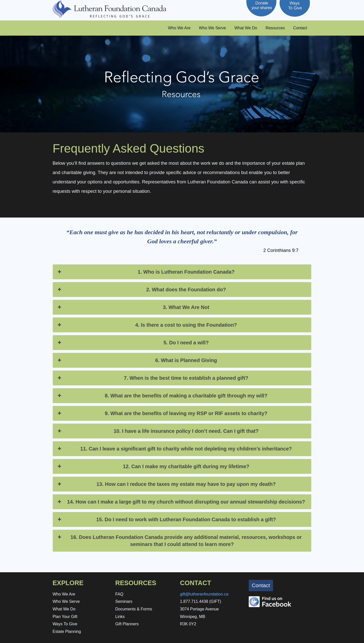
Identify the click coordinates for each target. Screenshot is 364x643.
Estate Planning (67, 631)
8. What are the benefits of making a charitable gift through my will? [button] (162, 395)
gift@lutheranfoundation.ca (204, 594)
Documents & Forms (133, 609)
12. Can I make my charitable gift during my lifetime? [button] (153, 466)
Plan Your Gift (65, 616)
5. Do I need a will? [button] (133, 342)
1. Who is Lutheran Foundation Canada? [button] (146, 271)
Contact (300, 28)
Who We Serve (212, 28)
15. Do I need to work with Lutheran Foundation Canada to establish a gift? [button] (166, 519)
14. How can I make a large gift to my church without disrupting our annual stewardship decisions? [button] (181, 501)
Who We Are (179, 28)
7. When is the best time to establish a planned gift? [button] (152, 378)
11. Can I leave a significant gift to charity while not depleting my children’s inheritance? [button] (174, 448)
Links (120, 616)
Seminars (123, 601)
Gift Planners (127, 624)
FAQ (119, 594)
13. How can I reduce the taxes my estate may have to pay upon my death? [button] (166, 484)
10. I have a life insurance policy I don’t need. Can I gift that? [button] (158, 431)
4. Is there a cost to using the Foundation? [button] (147, 324)
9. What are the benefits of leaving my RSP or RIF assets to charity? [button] (162, 413)
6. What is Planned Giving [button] (137, 360)
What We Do (245, 28)
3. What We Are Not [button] (133, 307)
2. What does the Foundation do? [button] (141, 289)
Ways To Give (65, 624)
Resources (275, 28)
